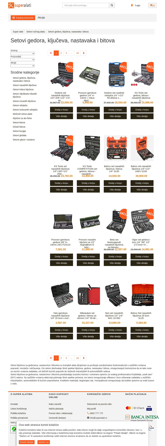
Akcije (41, 17)
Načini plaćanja (56, 408)
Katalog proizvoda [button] (23, 18)
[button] (135, 5)
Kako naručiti (55, 404)
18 (77, 53)
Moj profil (91, 408)
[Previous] (51, 53)
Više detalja (61, 116)
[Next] (84, 53)
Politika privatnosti (19, 418)
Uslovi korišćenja (19, 408)
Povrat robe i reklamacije (60, 413)
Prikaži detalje (26, 442)
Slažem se (44, 442)
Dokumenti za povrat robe (99, 404)
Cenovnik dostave (57, 418)
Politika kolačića (18, 413)
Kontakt (14, 404)
